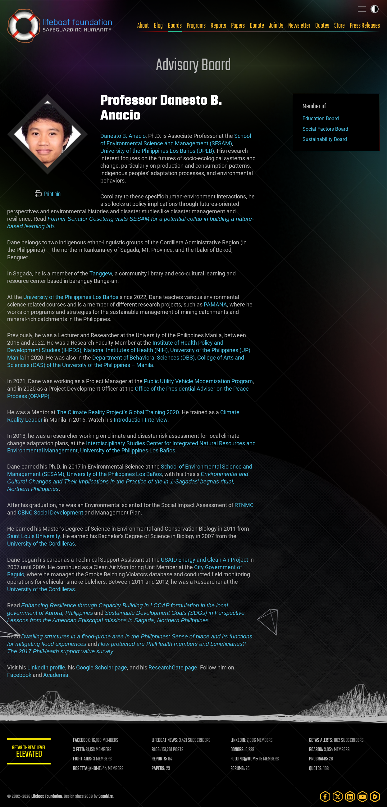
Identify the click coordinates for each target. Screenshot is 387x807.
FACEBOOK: (82, 741)
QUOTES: (315, 769)
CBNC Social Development (50, 512)
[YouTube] (362, 796)
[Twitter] (338, 796)
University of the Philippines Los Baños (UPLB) (157, 150)
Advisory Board (193, 65)
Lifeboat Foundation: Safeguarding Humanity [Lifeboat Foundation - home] (60, 26)
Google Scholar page (101, 667)
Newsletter (299, 25)
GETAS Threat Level (29, 752)
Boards (175, 25)
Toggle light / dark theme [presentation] (375, 9)
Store (339, 25)
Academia (55, 675)
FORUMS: (237, 769)
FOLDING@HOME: (244, 759)
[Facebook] (325, 796)
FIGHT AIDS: (82, 759)
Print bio (48, 194)
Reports (218, 25)
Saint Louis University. (34, 536)
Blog (158, 25)
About (143, 25)
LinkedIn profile (46, 667)
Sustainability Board (325, 139)
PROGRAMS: (318, 759)
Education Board (321, 118)
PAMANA (215, 304)
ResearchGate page (172, 667)
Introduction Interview (140, 419)
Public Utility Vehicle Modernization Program (198, 381)
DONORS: (237, 750)
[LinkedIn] (350, 796)
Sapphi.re (105, 796)
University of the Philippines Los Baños (70, 297)
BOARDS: (316, 750)
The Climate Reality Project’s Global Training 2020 (118, 412)
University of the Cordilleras (41, 543)
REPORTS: (159, 759)
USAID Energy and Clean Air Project (204, 559)
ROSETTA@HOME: (87, 769)
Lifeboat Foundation (46, 796)
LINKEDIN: (238, 741)
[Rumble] (375, 796)
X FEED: (79, 750)
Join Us (276, 25)
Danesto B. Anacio (123, 136)
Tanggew (100, 273)
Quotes (322, 25)
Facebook (19, 675)
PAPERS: (158, 769)
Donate (257, 25)
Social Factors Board (325, 129)
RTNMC (244, 505)
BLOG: (156, 750)
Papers (238, 25)
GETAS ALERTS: (321, 741)
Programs (196, 25)
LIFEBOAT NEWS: (165, 741)
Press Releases (365, 25)
